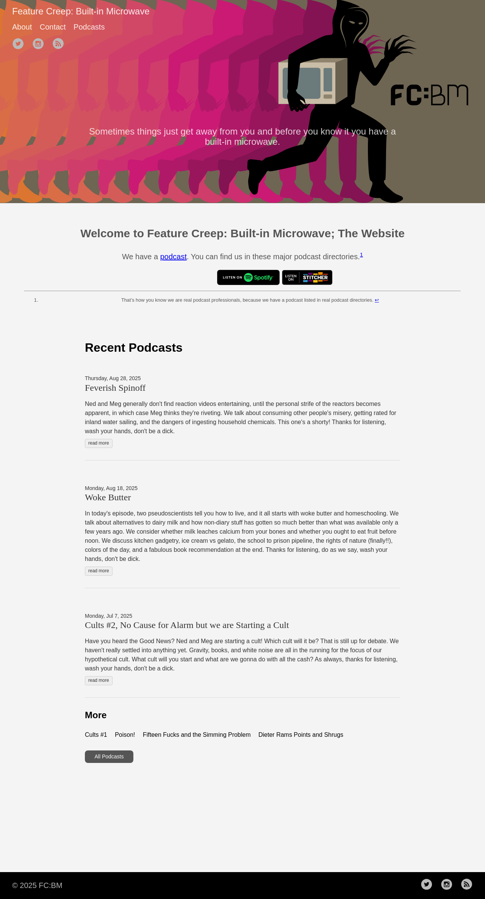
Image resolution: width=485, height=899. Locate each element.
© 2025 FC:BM (37, 885)
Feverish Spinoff (115, 388)
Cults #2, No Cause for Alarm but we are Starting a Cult (187, 625)
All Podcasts (109, 756)
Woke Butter (108, 497)
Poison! (125, 734)
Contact (53, 27)
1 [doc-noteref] (361, 254)
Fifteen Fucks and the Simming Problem (197, 734)
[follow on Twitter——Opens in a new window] (20, 44)
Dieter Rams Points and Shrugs (300, 734)
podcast (173, 256)
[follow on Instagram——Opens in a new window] (40, 44)
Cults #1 (96, 734)
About (22, 27)
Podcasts (89, 27)
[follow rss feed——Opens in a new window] (60, 44)
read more (98, 443)
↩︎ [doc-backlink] (377, 300)
